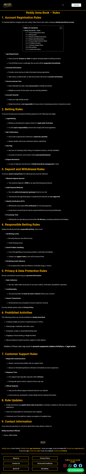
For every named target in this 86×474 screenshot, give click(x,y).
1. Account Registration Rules (36, 32)
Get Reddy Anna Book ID (75, 470)
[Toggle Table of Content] (60, 28)
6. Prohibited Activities (34, 43)
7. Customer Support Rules (35, 45)
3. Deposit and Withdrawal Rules (37, 37)
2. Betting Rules (32, 35)
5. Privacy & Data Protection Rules (37, 41)
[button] (63, 5)
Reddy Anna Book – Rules (43, 12)
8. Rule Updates (32, 47)
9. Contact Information (34, 49)
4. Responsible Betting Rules (36, 39)
